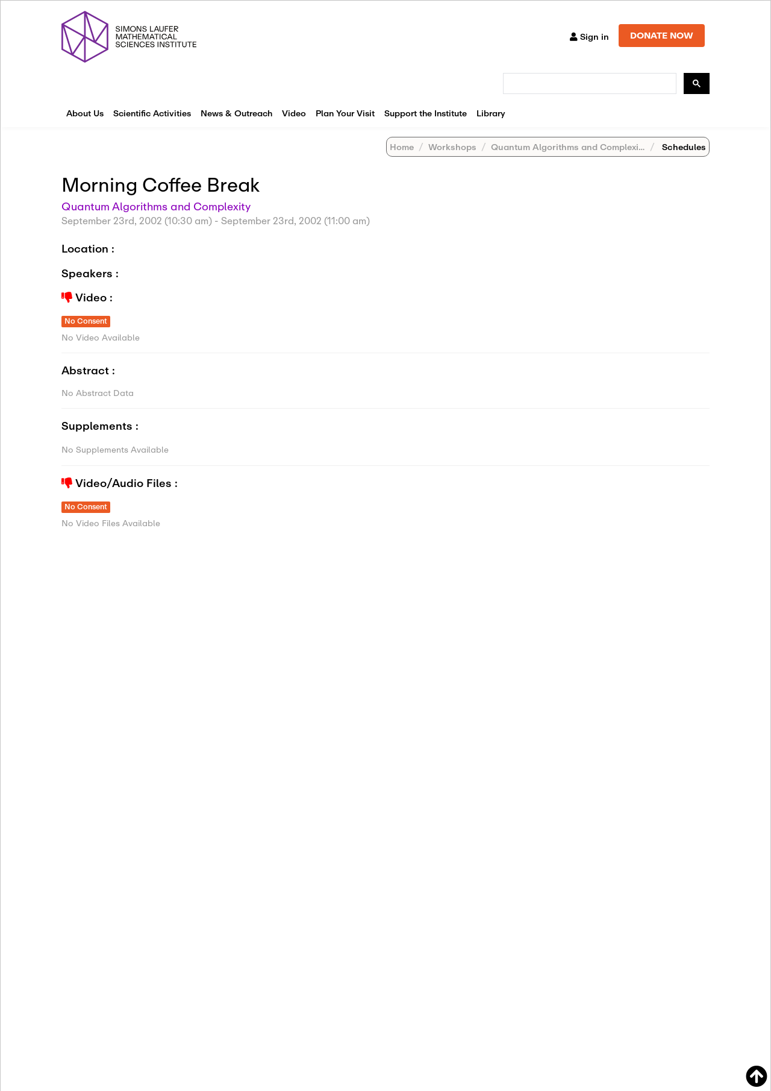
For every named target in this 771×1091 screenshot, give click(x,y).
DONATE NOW (661, 35)
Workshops (452, 146)
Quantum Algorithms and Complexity (568, 146)
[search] (588, 84)
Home (402, 146)
